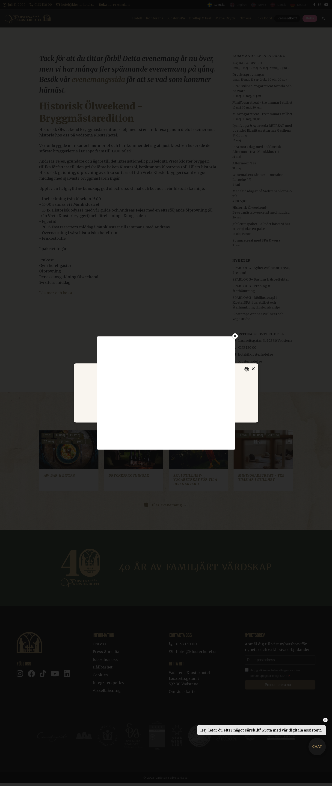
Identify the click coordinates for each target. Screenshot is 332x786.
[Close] (235, 336)
